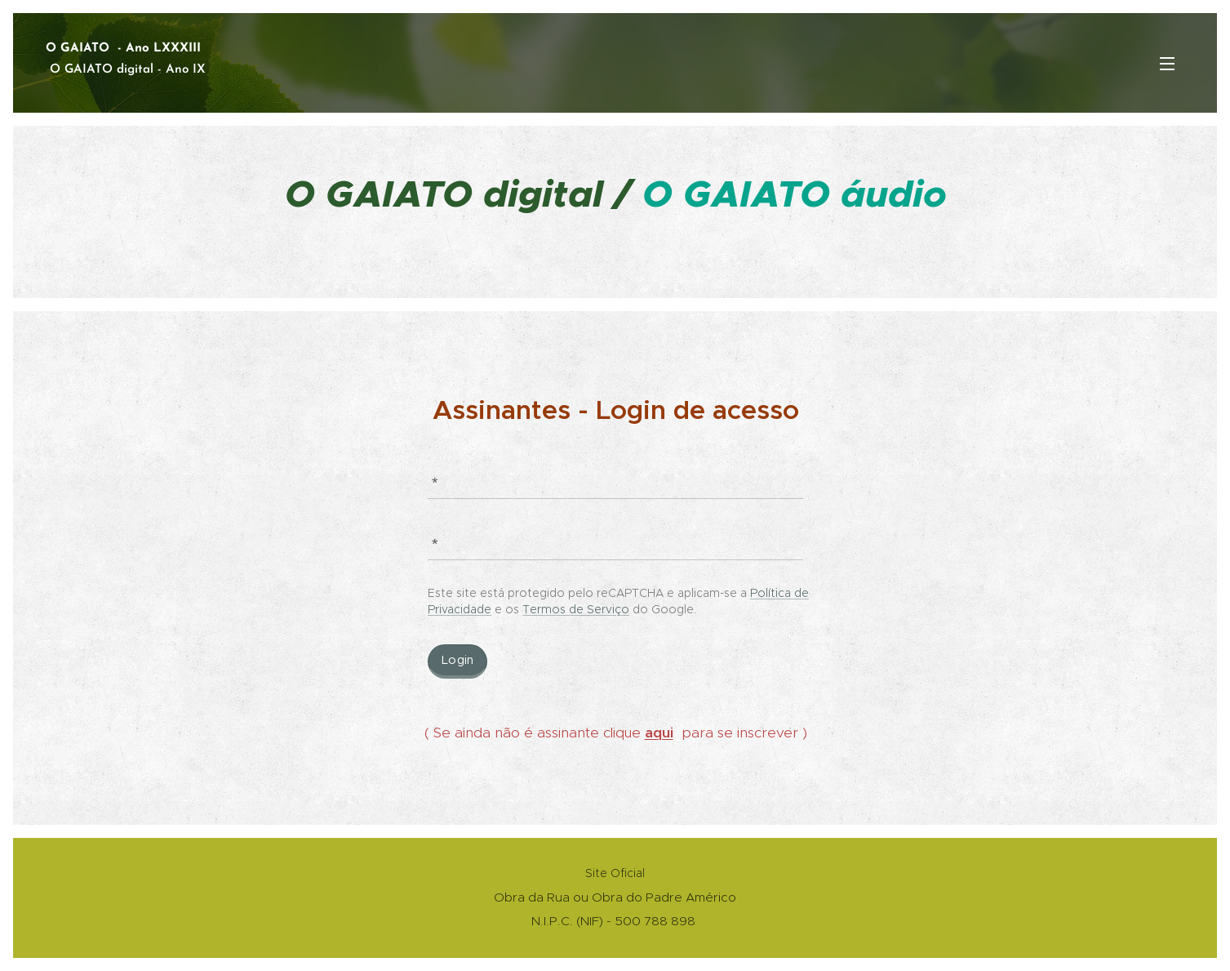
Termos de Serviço (575, 609)
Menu (1167, 64)
